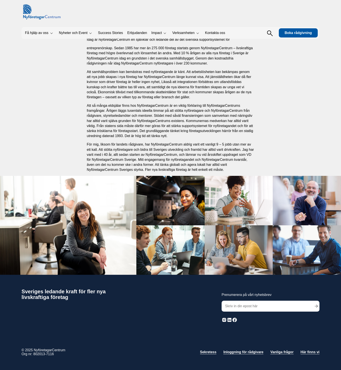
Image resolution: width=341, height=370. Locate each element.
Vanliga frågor (282, 352)
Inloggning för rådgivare (243, 352)
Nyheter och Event (73, 33)
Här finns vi (310, 352)
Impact (156, 33)
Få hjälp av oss (36, 33)
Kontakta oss (215, 33)
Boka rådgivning (298, 33)
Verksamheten (183, 33)
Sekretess (208, 352)
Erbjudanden (137, 33)
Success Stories (110, 33)
